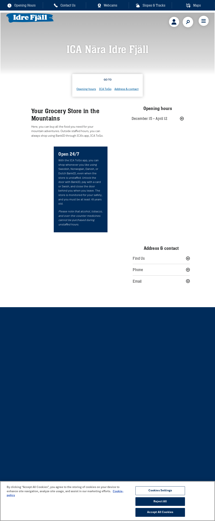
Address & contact (126, 89)
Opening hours (86, 89)
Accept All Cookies (160, 512)
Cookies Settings (160, 490)
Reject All (160, 501)
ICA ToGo (105, 89)
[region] (107, 501)
